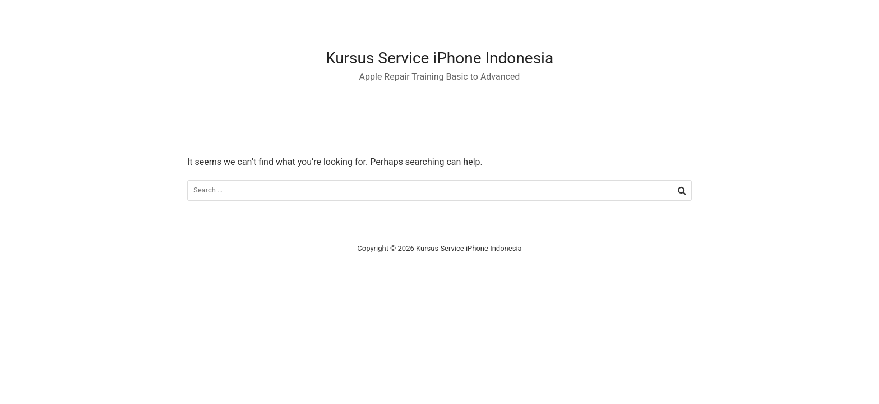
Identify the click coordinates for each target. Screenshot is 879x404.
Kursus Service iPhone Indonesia (439, 58)
